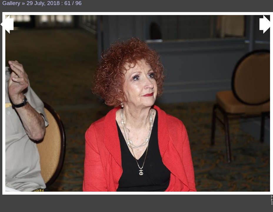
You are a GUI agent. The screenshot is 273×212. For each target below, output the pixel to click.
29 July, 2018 (43, 3)
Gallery (11, 3)
